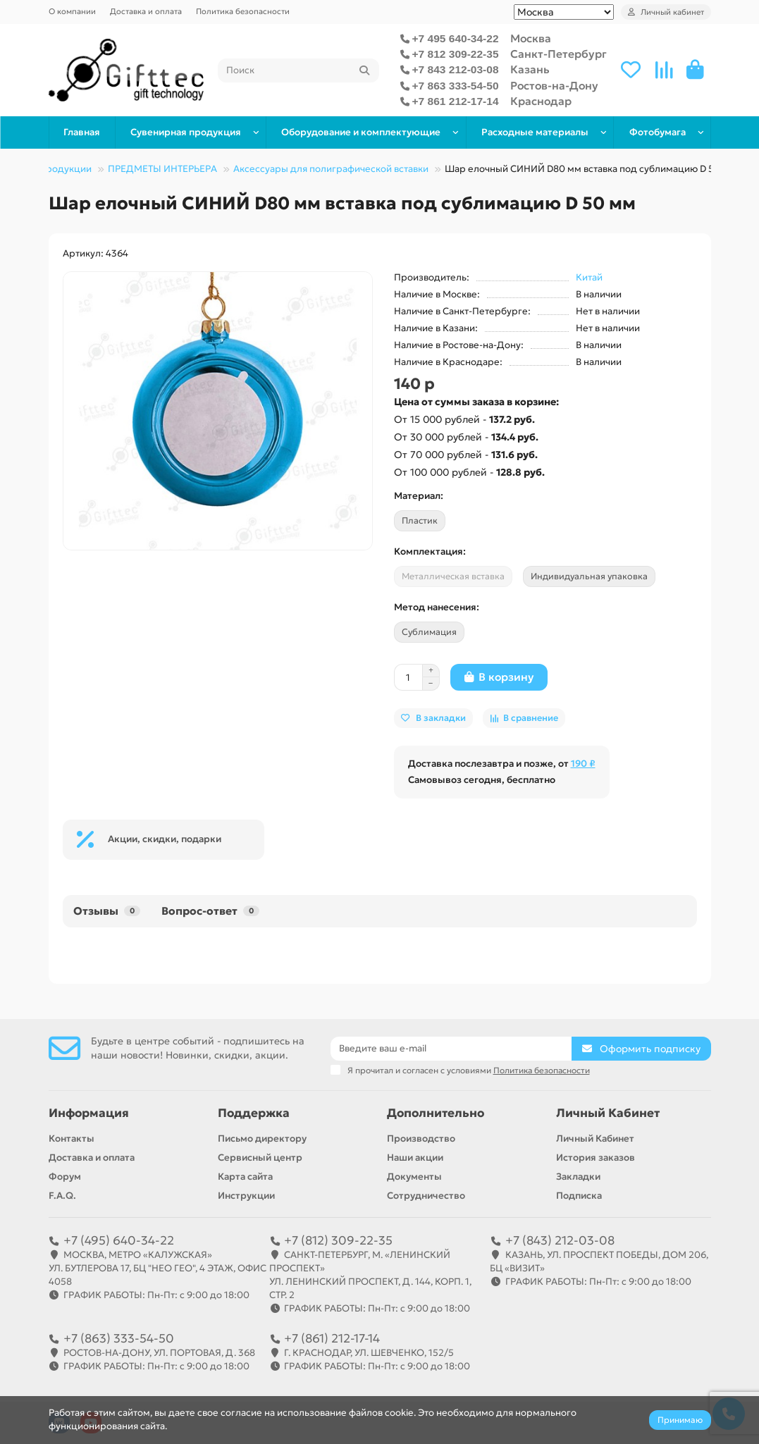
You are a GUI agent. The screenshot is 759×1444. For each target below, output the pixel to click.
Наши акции (415, 1158)
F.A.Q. (62, 1196)
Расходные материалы (534, 132)
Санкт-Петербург (558, 54)
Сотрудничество (426, 1196)
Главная (81, 132)
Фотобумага (657, 132)
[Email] (451, 1049)
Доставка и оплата (146, 11)
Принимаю (680, 1419)
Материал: (418, 496)
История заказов (595, 1158)
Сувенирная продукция (185, 132)
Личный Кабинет (608, 1113)
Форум (65, 1177)
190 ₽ (583, 764)
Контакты (71, 1138)
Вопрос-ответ (210, 911)
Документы (414, 1177)
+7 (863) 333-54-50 (118, 1338)
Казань (530, 69)
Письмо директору (262, 1138)
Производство (421, 1138)
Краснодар (541, 101)
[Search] (298, 70)
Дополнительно (435, 1113)
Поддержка (254, 1113)
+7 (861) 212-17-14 (332, 1338)
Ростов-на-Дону (554, 85)
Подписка (579, 1196)
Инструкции (246, 1196)
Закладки (578, 1177)
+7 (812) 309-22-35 (338, 1240)
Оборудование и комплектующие (360, 132)
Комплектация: (430, 551)
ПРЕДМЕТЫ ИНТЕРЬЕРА (162, 169)
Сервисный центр (260, 1158)
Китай (589, 277)
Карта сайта (245, 1177)
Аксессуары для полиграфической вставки (330, 169)
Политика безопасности (243, 11)
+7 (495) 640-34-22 (118, 1240)
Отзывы (106, 911)
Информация (89, 1113)
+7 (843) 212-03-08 (560, 1240)
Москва (530, 38)
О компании (72, 11)
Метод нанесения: (436, 607)
